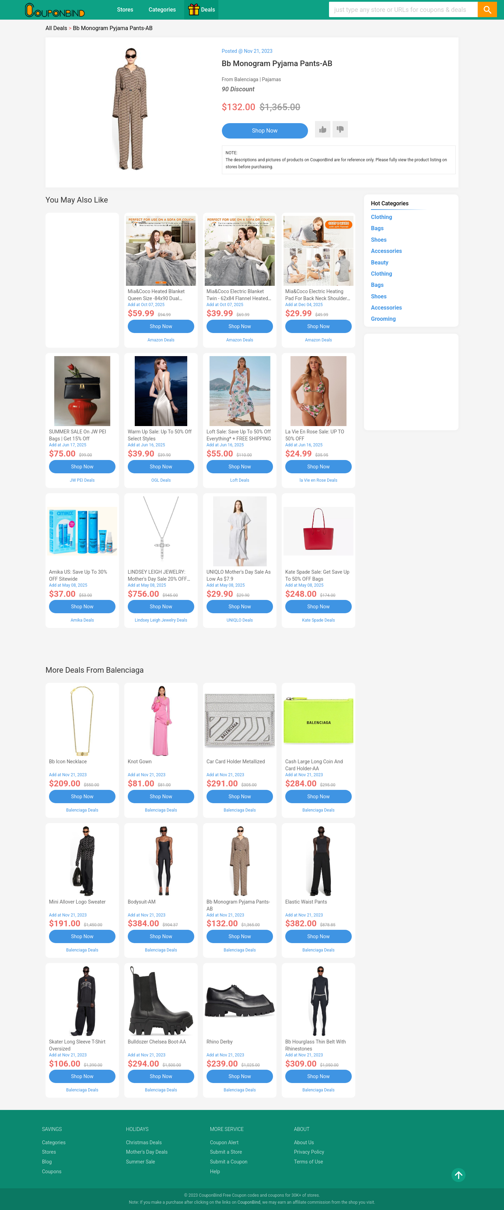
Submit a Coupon (228, 1162)
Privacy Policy (309, 1152)
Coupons (52, 1171)
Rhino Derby (219, 1042)
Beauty (379, 262)
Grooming (383, 319)
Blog (47, 1162)
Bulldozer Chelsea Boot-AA (157, 1042)
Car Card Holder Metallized (235, 761)
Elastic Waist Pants (306, 902)
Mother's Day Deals (147, 1152)
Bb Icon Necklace (68, 761)
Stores (125, 9)
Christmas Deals (144, 1142)
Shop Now (265, 130)
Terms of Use (308, 1162)
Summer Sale (140, 1162)
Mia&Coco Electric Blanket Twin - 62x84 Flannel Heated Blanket (237, 298)
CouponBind (249, 1202)
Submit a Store (226, 1152)
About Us (304, 1142)
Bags (377, 228)
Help (215, 1171)
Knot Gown (140, 761)
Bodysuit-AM (141, 902)
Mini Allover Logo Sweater (77, 902)
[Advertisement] (82, 279)
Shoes (379, 239)
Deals (201, 9)
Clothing (381, 217)
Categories (162, 9)
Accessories (386, 251)
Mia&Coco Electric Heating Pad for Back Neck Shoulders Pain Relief (317, 298)
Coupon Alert (224, 1142)
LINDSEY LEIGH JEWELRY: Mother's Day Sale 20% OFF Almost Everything (157, 579)
